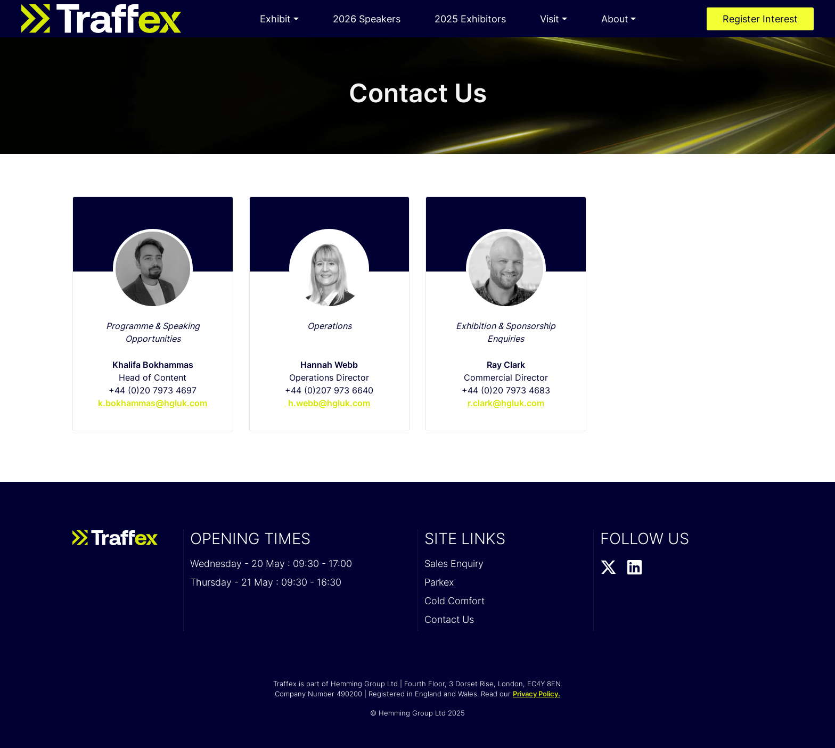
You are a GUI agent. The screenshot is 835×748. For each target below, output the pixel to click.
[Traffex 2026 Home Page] (101, 19)
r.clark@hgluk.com (506, 403)
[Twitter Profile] (608, 568)
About (614, 18)
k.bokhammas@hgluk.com (152, 403)
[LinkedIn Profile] (634, 568)
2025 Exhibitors (470, 18)
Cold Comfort (454, 600)
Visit (549, 18)
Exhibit (275, 18)
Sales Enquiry (454, 563)
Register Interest (760, 18)
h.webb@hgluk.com (329, 403)
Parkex (439, 582)
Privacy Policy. (536, 693)
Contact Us (449, 619)
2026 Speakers (366, 18)
